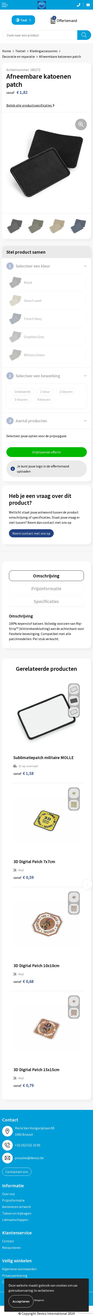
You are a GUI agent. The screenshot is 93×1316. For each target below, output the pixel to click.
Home (6, 51)
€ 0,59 (23, 877)
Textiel (20, 51)
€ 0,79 (23, 1085)
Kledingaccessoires (44, 51)
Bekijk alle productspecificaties (30, 105)
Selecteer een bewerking (33, 375)
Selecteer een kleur (28, 266)
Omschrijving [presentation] (46, 576)
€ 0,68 (23, 981)
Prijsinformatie (13, 1200)
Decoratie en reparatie (18, 56)
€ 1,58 (23, 773)
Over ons (8, 1194)
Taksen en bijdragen (16, 1213)
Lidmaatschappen (15, 1220)
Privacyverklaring (14, 1275)
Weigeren (39, 1300)
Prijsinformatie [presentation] (46, 588)
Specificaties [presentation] (46, 601)
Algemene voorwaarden (19, 1269)
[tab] (46, 575)
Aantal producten (26, 420)
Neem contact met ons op (31, 533)
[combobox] (40, 35)
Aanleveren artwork (16, 1207)
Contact (8, 1241)
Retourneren (11, 1247)
